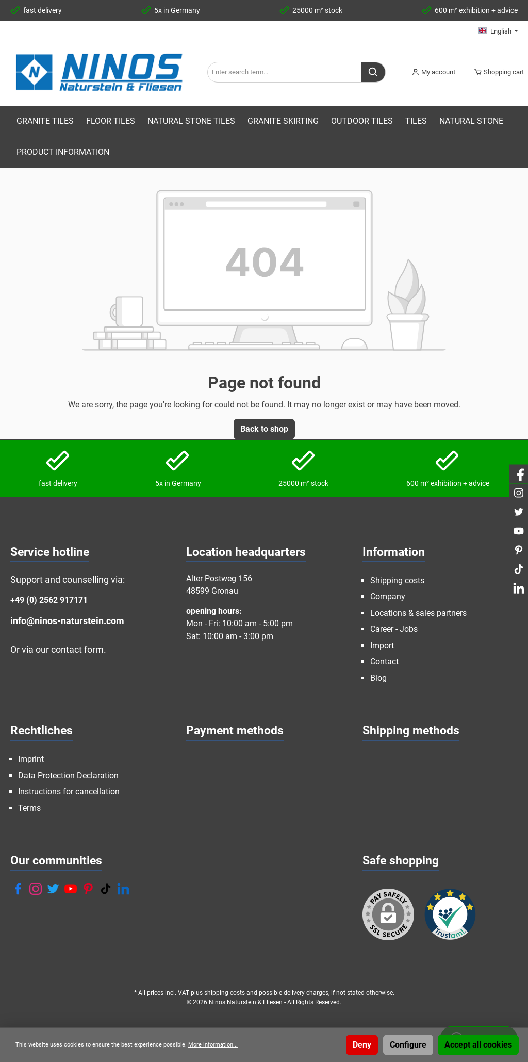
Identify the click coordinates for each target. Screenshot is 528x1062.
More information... (213, 1044)
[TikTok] (105, 888)
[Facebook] (18, 888)
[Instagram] (35, 888)
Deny (362, 1045)
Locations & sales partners (418, 613)
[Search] (373, 72)
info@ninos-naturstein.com (67, 620)
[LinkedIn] (123, 888)
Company (387, 596)
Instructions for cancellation (69, 791)
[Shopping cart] (495, 72)
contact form (77, 649)
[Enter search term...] (284, 72)
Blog (378, 678)
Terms (29, 808)
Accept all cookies (478, 1045)
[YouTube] (70, 888)
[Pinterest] (88, 888)
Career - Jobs (394, 629)
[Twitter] (53, 888)
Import (382, 645)
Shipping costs (397, 580)
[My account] (433, 72)
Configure (408, 1045)
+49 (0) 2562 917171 (49, 600)
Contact (384, 661)
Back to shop (264, 429)
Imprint (31, 759)
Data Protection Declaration (68, 775)
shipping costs (224, 992)
